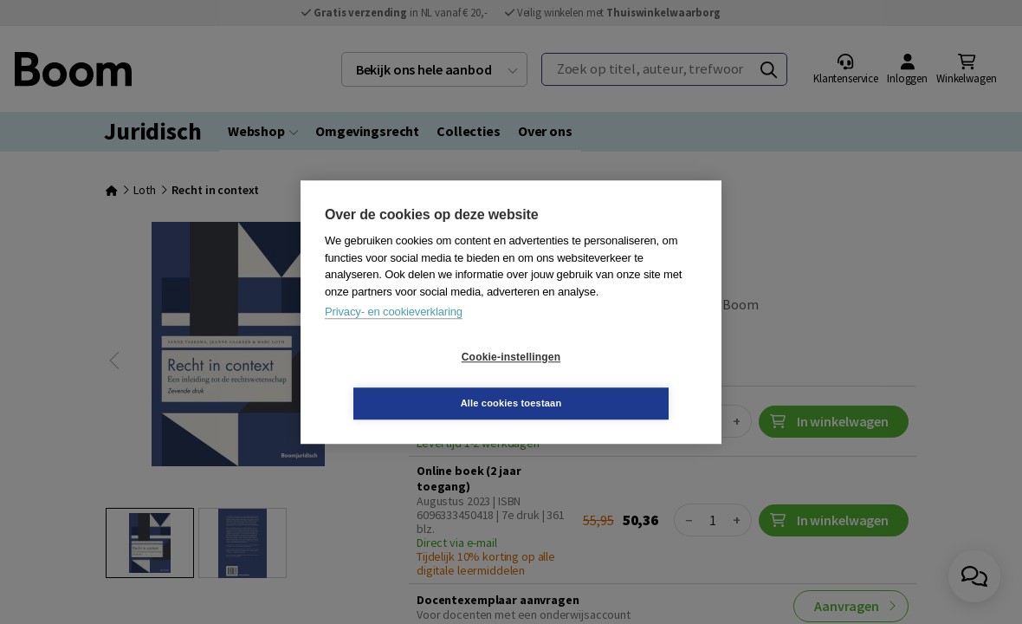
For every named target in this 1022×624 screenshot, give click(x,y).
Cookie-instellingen (408, 380)
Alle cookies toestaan (614, 379)
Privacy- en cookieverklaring (393, 334)
